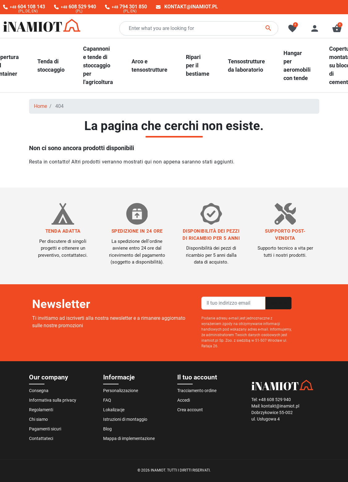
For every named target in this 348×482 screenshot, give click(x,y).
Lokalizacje (113, 409)
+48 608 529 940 (274, 399)
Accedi (183, 400)
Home (40, 106)
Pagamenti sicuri (45, 428)
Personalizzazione (120, 390)
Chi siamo (38, 419)
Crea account (190, 409)
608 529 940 (78, 7)
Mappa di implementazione (129, 438)
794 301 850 (129, 7)
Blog (107, 428)
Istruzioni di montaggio (125, 419)
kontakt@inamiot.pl (191, 7)
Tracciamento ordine (196, 390)
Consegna (38, 390)
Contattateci (41, 438)
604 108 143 (27, 7)
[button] (337, 28)
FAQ (107, 400)
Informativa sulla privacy (52, 400)
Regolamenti (41, 409)
